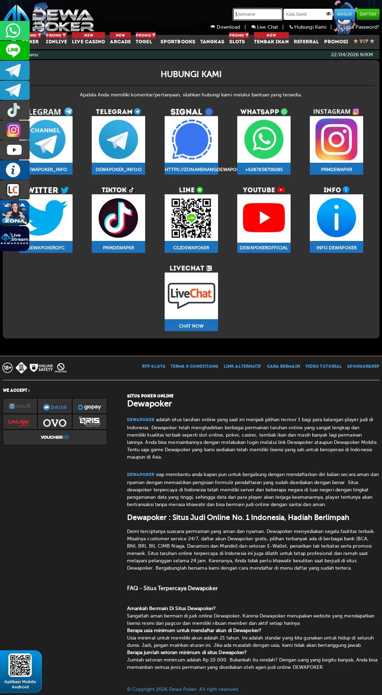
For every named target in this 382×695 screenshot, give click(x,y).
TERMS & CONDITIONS (194, 367)
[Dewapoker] (50, 17)
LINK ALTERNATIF (243, 367)
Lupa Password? (359, 27)
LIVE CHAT (15, 189)
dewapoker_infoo (15, 70)
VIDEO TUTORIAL (323, 367)
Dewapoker (141, 420)
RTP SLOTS (153, 367)
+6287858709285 (15, 30)
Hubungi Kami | (314, 27)
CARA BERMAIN (283, 367)
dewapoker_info (15, 90)
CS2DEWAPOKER (15, 50)
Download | (231, 27)
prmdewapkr (15, 110)
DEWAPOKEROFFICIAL (15, 150)
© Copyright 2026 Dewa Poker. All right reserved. (183, 689)
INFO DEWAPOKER (15, 170)
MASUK (344, 14)
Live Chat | (271, 27)
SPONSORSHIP (363, 367)
